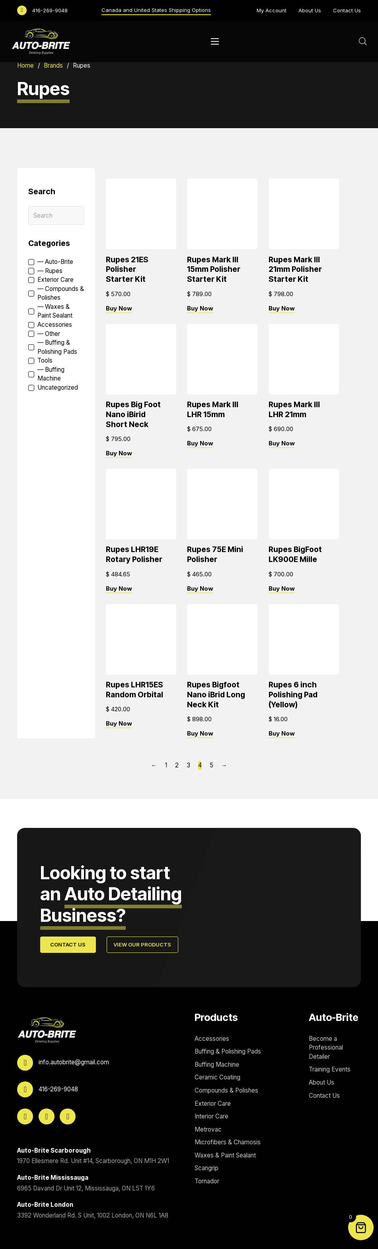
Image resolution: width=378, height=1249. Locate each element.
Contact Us (347, 10)
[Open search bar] (363, 41)
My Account (271, 10)
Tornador (207, 1181)
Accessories (212, 1038)
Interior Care (211, 1116)
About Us (309, 10)
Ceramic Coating (217, 1077)
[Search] (56, 215)
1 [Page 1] (166, 765)
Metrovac (208, 1129)
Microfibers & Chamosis (228, 1142)
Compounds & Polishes (226, 1090)
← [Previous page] (154, 765)
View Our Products (142, 945)
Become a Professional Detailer (326, 1047)
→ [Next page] (224, 765)
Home (25, 65)
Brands (53, 65)
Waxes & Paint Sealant (225, 1155)
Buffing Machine (217, 1064)
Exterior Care (213, 1103)
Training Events (330, 1069)
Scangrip (206, 1168)
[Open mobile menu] (215, 41)
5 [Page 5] (211, 765)
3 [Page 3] (188, 765)
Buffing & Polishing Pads (228, 1052)
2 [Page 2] (177, 765)
